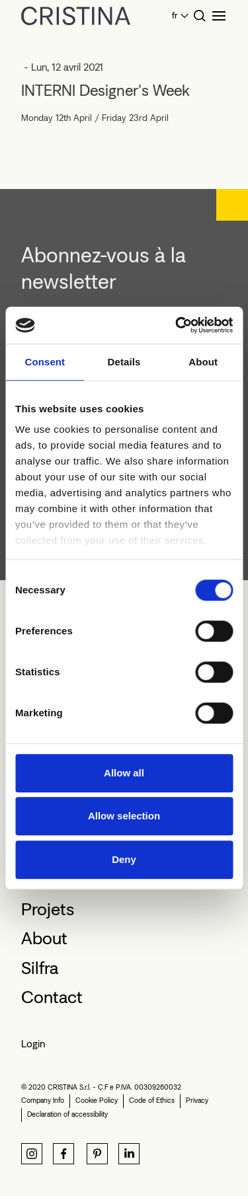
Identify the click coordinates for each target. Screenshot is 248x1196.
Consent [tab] (44, 361)
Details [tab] (124, 361)
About (44, 938)
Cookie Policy (96, 1100)
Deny (124, 859)
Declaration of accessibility (67, 1114)
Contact (52, 997)
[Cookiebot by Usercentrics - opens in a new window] (176, 325)
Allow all (124, 772)
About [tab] (203, 361)
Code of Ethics (152, 1100)
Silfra (39, 968)
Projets (47, 909)
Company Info (42, 1100)
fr (175, 15)
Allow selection (124, 815)
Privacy (197, 1100)
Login (33, 1043)
